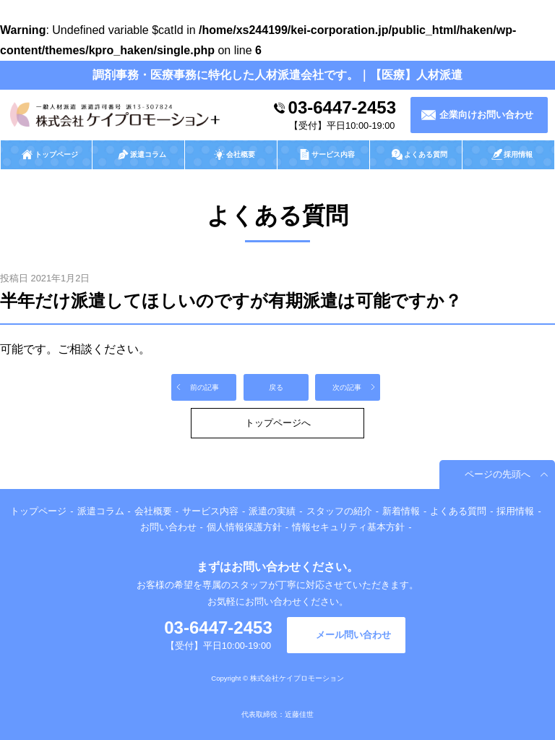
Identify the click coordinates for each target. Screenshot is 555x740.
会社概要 (153, 511)
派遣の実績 (272, 511)
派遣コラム (100, 511)
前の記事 (204, 387)
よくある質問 (458, 511)
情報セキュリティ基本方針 (348, 527)
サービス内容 (210, 511)
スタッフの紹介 (339, 511)
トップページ (38, 511)
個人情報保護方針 (244, 527)
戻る (276, 387)
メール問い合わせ (353, 634)
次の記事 (346, 387)
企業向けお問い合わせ (486, 114)
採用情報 (515, 511)
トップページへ (278, 422)
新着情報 (401, 511)
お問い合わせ (168, 527)
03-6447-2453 (342, 107)
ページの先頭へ (497, 474)
